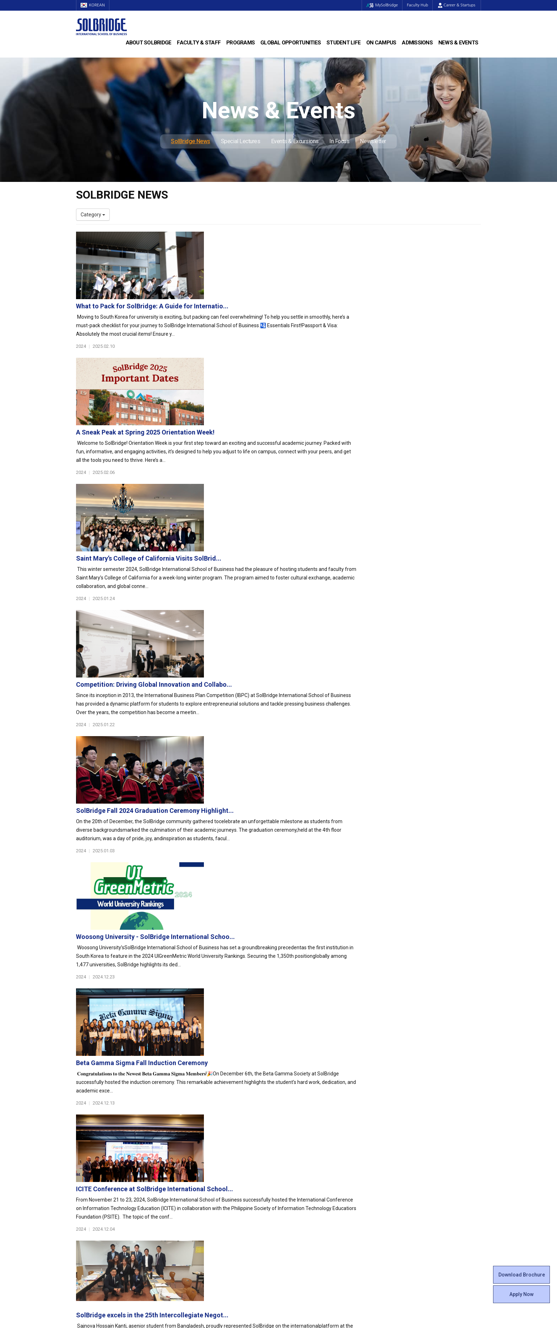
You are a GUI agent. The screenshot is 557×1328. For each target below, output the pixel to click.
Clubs (290, 1141)
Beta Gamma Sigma (306, 1148)
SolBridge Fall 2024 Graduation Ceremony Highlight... (293, 537)
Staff (82, 1191)
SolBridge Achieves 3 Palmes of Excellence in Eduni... (293, 910)
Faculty (84, 1184)
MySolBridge (379, 5)
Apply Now (521, 1294)
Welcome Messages (98, 1141)
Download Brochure (521, 1275)
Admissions (417, 42)
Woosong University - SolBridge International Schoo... (294, 611)
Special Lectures (240, 141)
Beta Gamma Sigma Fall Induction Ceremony (280, 686)
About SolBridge (149, 42)
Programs (240, 42)
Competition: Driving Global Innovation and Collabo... (293, 462)
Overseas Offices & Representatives (220, 1205)
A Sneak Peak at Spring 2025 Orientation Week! (284, 313)
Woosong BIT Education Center (318, 1163)
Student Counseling (306, 1205)
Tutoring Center (301, 1212)
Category (93, 214)
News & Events (458, 42)
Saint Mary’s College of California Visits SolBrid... (287, 388)
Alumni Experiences (306, 1156)
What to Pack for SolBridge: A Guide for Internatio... (291, 238)
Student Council (301, 1127)
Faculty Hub (416, 5)
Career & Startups (456, 5)
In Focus (339, 141)
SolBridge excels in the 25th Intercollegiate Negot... (291, 835)
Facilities (293, 1198)
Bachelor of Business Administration (221, 1127)
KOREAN (94, 5)
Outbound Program (201, 1191)
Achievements (92, 1148)
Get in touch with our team (383, 1088)
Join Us (84, 1198)
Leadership (88, 1134)
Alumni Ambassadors (204, 1212)
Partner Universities (202, 1184)
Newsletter (373, 141)
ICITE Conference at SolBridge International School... (293, 761)
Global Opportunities (290, 42)
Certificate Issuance (306, 1170)
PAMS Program (197, 1198)
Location (85, 1156)
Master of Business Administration (219, 1134)
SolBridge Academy (202, 1156)
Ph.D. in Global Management (211, 1148)
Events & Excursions (295, 141)
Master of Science (200, 1141)
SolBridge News (190, 141)
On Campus (381, 42)
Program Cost (403, 1134)
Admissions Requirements (417, 1127)
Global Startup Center (308, 1134)
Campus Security (303, 1219)
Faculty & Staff (199, 42)
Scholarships (402, 1141)
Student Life (343, 42)
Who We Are (89, 1127)
